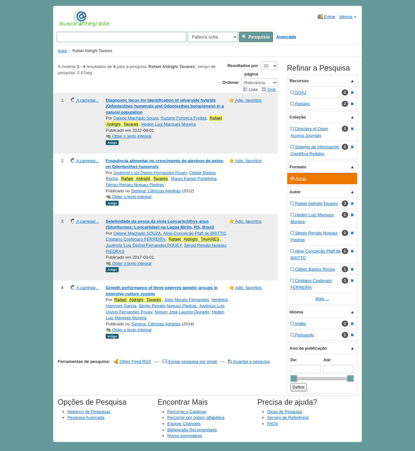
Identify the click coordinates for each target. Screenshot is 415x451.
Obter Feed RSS (132, 361)
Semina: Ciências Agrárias (156, 190)
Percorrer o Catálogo (187, 411)
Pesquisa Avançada (85, 417)
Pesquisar (256, 36)
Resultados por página (242, 69)
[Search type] (213, 37)
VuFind (69, 18)
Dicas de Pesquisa (284, 411)
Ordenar (230, 82)
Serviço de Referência (288, 417)
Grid (269, 89)
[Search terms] (121, 37)
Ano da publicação (308, 348)
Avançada (286, 36)
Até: (327, 359)
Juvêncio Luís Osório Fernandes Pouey (150, 172)
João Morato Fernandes (186, 299)
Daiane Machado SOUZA (137, 233)
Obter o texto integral (128, 136)
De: (293, 359)
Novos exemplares (184, 435)
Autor (62, 51)
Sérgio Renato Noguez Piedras (135, 184)
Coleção (298, 117)
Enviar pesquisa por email (190, 361)
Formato (298, 166)
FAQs (272, 423)
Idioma (347, 16)
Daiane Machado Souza (136, 118)
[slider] (293, 378)
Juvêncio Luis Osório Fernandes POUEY (144, 245)
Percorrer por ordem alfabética (195, 417)
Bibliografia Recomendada (192, 429)
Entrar (326, 16)
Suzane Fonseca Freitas (184, 118)
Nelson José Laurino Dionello (182, 312)
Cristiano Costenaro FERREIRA (135, 239)
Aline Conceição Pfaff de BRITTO (194, 233)
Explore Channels (184, 423)
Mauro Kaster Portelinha (193, 178)
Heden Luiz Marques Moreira (168, 124)
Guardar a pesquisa (249, 361)
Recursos (299, 80)
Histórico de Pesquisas (88, 411)
